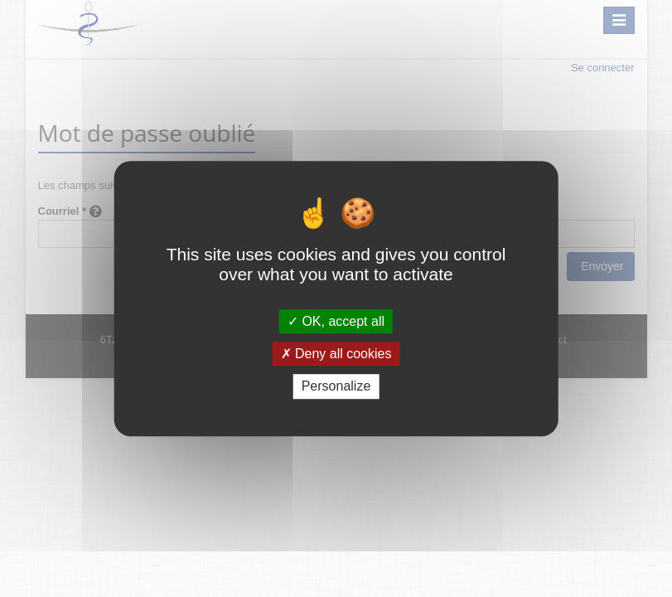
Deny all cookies (336, 354)
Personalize (336, 387)
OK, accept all (336, 321)
